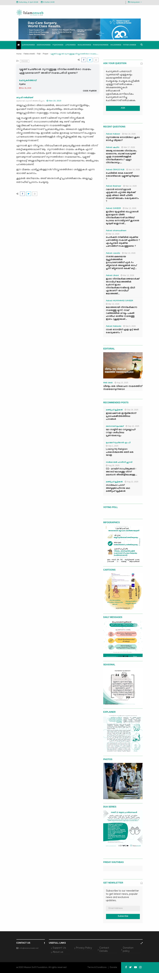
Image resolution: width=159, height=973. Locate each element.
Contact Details (104, 950)
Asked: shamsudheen (116, 231)
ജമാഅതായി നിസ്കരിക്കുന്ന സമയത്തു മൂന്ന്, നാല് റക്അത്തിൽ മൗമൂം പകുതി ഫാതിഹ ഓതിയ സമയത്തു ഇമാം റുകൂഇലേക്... (121, 313)
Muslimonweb (84, 45)
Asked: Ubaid (112, 276)
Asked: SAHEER (113, 208)
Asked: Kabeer (113, 134)
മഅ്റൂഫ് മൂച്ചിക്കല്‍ (114, 410)
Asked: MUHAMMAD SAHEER (119, 301)
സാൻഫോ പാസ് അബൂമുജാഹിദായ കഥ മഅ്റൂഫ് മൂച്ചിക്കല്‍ (118, 488)
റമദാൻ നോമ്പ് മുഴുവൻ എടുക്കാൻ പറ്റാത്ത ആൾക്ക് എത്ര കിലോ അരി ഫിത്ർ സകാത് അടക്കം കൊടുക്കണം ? (122, 195)
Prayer (45, 54)
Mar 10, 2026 (112, 304)
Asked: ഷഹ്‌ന (112, 147)
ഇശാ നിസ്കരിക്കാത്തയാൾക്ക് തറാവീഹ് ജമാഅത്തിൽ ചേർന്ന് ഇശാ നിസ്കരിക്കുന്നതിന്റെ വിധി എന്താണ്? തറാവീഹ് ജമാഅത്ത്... (122, 286)
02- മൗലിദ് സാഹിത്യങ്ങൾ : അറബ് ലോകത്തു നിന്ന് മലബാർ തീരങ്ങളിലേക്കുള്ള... (121, 472)
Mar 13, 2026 (129, 208)
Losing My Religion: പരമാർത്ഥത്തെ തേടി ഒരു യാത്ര (119, 452)
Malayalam (135, 2)
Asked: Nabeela (113, 326)
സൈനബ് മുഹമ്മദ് (115, 426)
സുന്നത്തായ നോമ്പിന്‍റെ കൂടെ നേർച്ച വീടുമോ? (123, 139)
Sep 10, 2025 (132, 426)
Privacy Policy (84, 948)
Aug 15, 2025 (121, 383)
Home (19, 54)
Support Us (59, 948)
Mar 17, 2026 (128, 147)
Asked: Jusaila (113, 253)
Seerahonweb (44, 45)
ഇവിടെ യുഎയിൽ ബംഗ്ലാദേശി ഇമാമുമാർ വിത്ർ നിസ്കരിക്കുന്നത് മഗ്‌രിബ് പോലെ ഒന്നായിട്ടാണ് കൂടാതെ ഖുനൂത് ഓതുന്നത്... (122, 218)
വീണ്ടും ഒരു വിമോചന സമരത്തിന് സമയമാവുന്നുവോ (122, 388)
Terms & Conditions (97, 967)
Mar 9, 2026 (129, 326)
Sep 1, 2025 (112, 446)
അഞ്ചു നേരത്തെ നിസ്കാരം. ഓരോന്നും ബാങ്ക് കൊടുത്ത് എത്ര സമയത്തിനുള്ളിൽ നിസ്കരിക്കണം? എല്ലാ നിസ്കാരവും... (121, 157)
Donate (113, 967)
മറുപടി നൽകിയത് (24, 97)
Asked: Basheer (113, 186)
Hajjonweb (115, 45)
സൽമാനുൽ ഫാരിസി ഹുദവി (119, 462)
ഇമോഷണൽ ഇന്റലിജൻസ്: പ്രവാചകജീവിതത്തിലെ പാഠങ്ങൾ (121, 416)
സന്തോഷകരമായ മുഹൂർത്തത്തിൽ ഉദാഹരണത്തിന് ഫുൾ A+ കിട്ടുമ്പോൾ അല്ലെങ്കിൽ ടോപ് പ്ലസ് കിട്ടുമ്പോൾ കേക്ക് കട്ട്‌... (121, 262)
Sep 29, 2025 (131, 410)
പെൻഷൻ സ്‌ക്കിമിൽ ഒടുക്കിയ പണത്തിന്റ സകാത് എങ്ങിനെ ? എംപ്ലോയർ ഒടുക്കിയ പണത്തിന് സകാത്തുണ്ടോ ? (123, 242)
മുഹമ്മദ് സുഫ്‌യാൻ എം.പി (118, 443)
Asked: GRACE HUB (115, 170)
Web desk (108, 383)
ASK (123, 108)
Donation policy (128, 950)
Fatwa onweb (129, 45)
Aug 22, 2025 (131, 482)
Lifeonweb (70, 45)
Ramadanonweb (100, 45)
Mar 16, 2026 (133, 169)
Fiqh (39, 54)
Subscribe (123, 916)
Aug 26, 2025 (112, 465)
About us (58, 952)
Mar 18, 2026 (129, 134)
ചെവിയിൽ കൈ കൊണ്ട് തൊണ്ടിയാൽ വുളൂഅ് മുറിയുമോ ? (122, 176)
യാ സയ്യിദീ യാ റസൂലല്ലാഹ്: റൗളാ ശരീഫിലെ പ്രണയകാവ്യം (121, 433)
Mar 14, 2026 (130, 186)
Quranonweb (28, 45)
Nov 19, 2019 (54, 101)
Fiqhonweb (58, 45)
